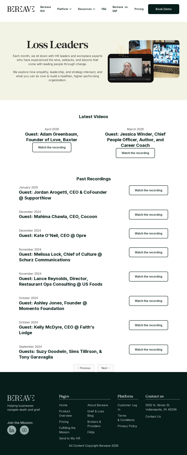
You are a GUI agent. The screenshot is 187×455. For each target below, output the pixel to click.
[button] (64, 9)
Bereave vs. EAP (120, 8)
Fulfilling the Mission (67, 436)
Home (63, 411)
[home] (20, 9)
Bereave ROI (45, 8)
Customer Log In (127, 413)
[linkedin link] (11, 436)
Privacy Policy (127, 432)
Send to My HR (69, 444)
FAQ (104, 8)
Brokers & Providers (94, 430)
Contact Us (153, 423)
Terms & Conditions (126, 424)
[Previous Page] (83, 368)
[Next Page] (106, 368)
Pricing (139, 8)
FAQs (91, 438)
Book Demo (164, 9)
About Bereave (97, 411)
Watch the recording (52, 147)
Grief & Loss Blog (95, 420)
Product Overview (65, 420)
